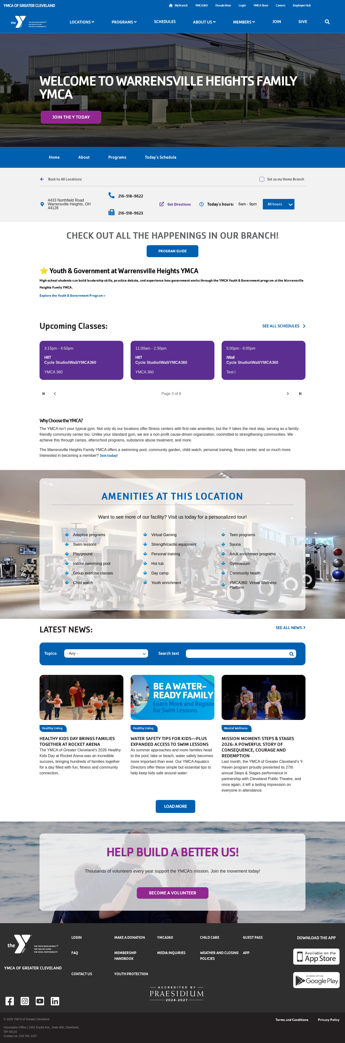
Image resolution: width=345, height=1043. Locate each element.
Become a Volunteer (172, 893)
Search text (168, 653)
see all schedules (280, 326)
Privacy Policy (328, 1020)
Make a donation (129, 937)
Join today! (109, 455)
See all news (289, 627)
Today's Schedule (160, 157)
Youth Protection (131, 974)
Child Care (209, 937)
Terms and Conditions (292, 1020)
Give (303, 21)
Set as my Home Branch (285, 179)
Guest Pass (253, 937)
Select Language (328, 5)
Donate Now (223, 5)
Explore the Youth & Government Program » (72, 295)
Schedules (165, 21)
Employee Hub (302, 5)
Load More (175, 806)
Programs (117, 157)
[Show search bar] (329, 22)
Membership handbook (125, 955)
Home (54, 157)
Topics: (50, 653)
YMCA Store (260, 5)
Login (242, 5)
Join (276, 21)
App (246, 952)
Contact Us (81, 974)
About (84, 157)
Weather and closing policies (219, 955)
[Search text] (241, 653)
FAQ (74, 952)
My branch (181, 5)
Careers (280, 5)
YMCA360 (201, 5)
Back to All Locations (65, 179)
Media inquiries (171, 952)
